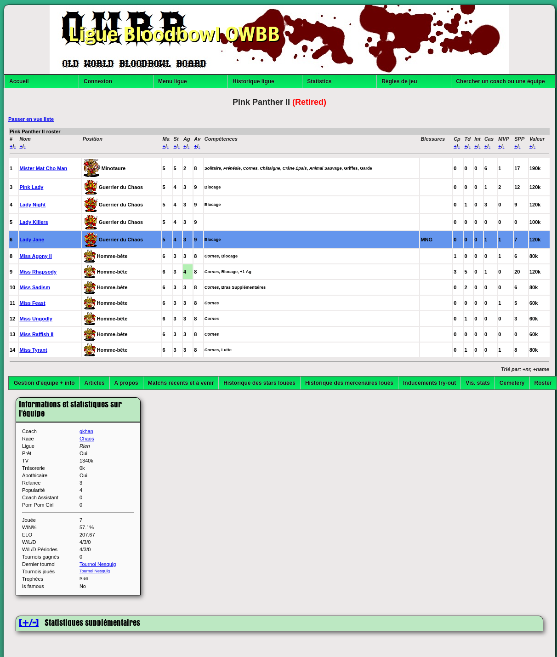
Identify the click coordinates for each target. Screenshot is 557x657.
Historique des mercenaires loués (349, 383)
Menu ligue (172, 81)
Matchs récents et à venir (181, 383)
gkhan (86, 431)
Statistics (319, 81)
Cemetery (512, 383)
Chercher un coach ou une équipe (500, 81)
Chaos (87, 438)
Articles (95, 383)
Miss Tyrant (33, 350)
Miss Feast (32, 303)
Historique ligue (253, 81)
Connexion (98, 81)
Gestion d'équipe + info (44, 383)
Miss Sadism (34, 287)
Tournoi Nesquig (98, 564)
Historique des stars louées (259, 383)
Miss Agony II (35, 256)
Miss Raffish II (36, 334)
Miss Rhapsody (38, 271)
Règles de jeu (399, 81)
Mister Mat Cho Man (43, 168)
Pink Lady (31, 187)
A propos (126, 383)
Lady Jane (31, 239)
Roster (543, 383)
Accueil (19, 81)
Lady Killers (33, 222)
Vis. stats (477, 383)
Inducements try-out (429, 383)
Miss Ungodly (35, 318)
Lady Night (32, 204)
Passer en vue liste (31, 119)
